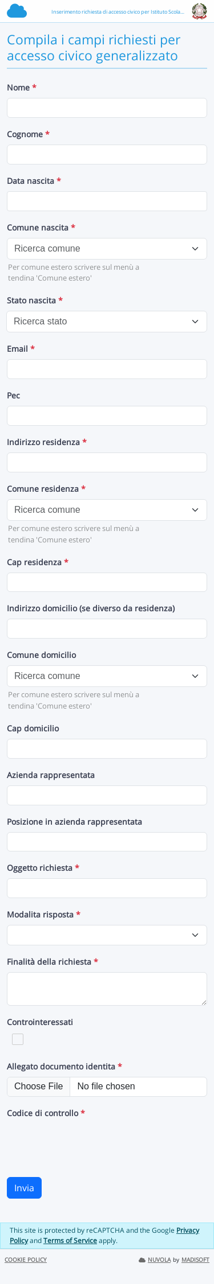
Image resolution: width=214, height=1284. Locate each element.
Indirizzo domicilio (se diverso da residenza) (91, 608)
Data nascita (34, 180)
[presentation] (93, 1146)
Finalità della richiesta (52, 961)
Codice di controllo (46, 1113)
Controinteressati (40, 1021)
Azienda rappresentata (51, 774)
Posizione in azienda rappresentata (74, 821)
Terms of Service (70, 1240)
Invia (24, 1188)
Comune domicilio (41, 654)
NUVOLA (155, 1260)
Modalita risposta (43, 914)
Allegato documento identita (64, 1066)
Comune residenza (46, 488)
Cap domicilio (33, 728)
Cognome (28, 134)
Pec (13, 395)
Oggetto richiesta (43, 867)
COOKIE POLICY (26, 1260)
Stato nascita (35, 300)
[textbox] (100, 249)
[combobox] (107, 249)
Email (21, 348)
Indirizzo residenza (47, 442)
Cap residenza (37, 562)
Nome (22, 87)
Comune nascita (41, 227)
